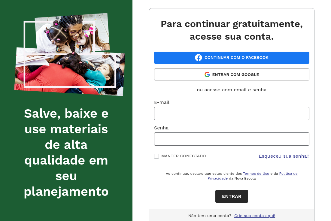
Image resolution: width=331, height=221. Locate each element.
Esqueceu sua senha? (284, 156)
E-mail (161, 102)
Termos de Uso (256, 173)
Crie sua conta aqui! (254, 215)
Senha (161, 128)
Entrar (231, 196)
